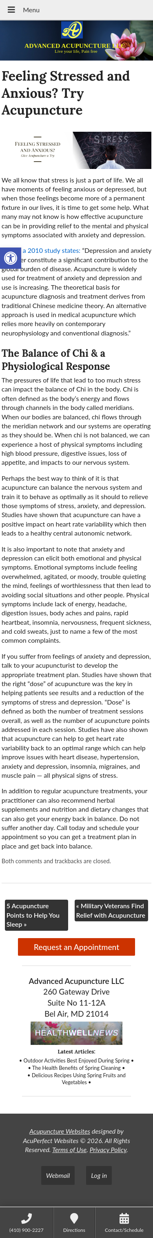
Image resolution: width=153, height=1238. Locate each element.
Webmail (58, 1175)
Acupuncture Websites (59, 1131)
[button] (10, 258)
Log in (99, 1175)
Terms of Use (69, 1149)
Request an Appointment (76, 947)
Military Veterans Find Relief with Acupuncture (110, 910)
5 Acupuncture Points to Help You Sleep (33, 915)
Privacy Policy (108, 1149)
